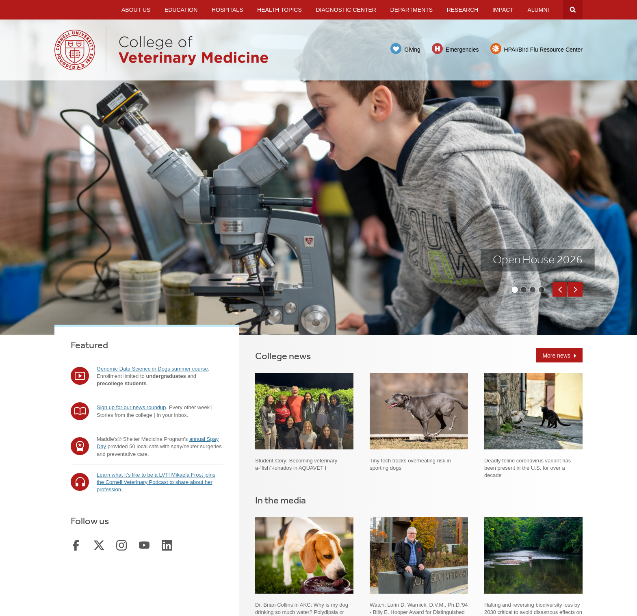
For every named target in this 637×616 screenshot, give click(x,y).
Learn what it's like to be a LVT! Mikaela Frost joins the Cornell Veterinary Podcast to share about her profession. (156, 482)
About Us (135, 10)
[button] (559, 289)
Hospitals (227, 10)
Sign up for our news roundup (131, 407)
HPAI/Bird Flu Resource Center (543, 49)
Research (463, 10)
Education (181, 10)
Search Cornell (573, 10)
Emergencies (462, 49)
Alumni (538, 10)
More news (559, 355)
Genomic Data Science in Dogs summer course (152, 369)
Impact (503, 10)
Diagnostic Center (346, 10)
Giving (412, 49)
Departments (411, 10)
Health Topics (279, 10)
